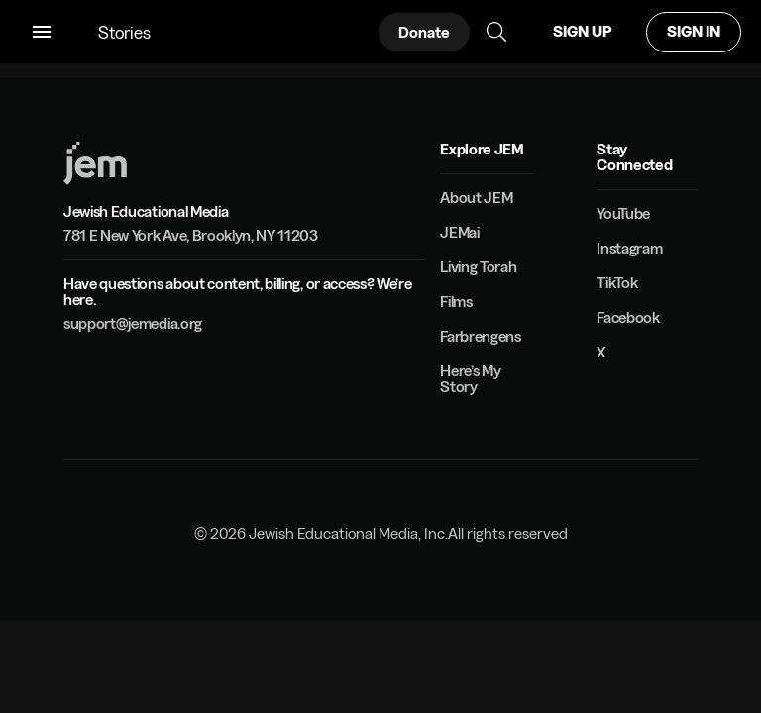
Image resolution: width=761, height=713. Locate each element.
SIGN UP (582, 31)
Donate (424, 32)
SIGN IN (693, 31)
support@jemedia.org (132, 323)
